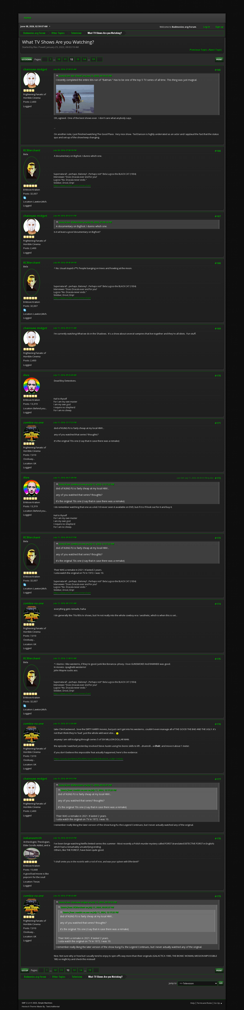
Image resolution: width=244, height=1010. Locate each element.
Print (219, 59)
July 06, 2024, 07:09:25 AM (65, 69)
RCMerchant (31, 150)
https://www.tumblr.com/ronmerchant (72, 185)
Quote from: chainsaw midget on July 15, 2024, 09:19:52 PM (88, 902)
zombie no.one (33, 422)
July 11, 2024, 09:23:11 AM (65, 328)
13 (78, 59)
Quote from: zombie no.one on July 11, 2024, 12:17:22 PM (86, 484)
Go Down (27, 59)
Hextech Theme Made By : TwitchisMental (41, 1006)
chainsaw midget (35, 69)
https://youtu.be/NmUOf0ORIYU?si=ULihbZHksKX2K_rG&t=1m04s (88, 758)
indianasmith (32, 838)
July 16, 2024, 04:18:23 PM (65, 838)
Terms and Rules (204, 1003)
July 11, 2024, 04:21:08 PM (65, 477)
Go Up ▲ (218, 1003)
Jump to (172, 983)
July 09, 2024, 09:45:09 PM (65, 262)
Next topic (215, 49)
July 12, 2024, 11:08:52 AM (65, 658)
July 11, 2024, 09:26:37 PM (65, 537)
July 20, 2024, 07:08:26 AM (65, 895)
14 (84, 59)
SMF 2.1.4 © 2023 (29, 1003)
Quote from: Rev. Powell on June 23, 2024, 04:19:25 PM (85, 75)
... (54, 59)
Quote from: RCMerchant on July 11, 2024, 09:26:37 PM (85, 785)
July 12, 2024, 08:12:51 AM (65, 603)
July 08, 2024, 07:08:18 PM (65, 150)
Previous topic (198, 49)
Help (192, 1003)
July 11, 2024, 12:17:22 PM (65, 422)
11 (65, 59)
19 (93, 59)
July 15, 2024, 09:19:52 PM (65, 778)
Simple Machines (45, 1003)
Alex (26, 375)
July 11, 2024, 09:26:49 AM (65, 375)
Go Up (25, 970)
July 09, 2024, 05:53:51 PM (65, 215)
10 (58, 59)
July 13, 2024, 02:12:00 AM (65, 723)
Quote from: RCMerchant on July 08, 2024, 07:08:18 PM (85, 222)
